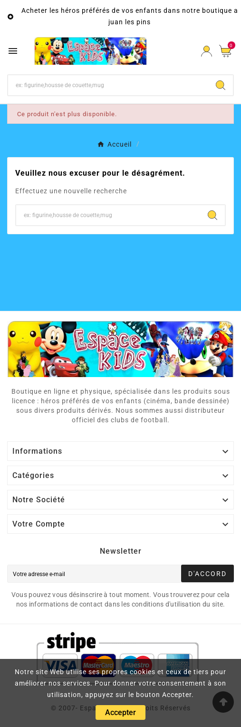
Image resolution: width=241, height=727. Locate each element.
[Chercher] (108, 85)
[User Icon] (206, 51)
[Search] (220, 85)
